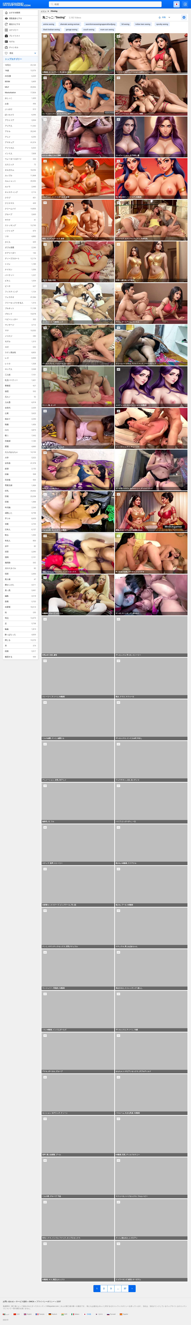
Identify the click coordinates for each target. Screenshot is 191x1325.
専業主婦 (20, 485)
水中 (20, 546)
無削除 (20, 562)
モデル (20, 341)
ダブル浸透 (20, 247)
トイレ (20, 264)
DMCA (31, 1301)
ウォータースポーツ (20, 159)
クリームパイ (20, 208)
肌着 (20, 601)
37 (125, 1288)
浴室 (20, 551)
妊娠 (20, 474)
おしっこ (20, 98)
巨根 (20, 496)
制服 (20, 424)
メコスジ (20, 336)
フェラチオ (20, 297)
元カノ (20, 397)
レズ (20, 358)
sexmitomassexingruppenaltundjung (100, 24)
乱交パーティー (20, 380)
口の (20, 430)
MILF (20, 87)
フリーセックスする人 (20, 303)
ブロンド (20, 314)
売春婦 (20, 441)
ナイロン (20, 269)
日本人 (20, 529)
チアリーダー (20, 253)
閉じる (20, 640)
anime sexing (48, 24)
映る (20, 535)
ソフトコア (20, 231)
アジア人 (20, 126)
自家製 (20, 607)
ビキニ (20, 280)
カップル (20, 175)
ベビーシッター (20, 319)
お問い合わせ (8, 1301)
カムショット (20, 181)
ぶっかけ (20, 109)
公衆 (20, 413)
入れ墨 (20, 402)
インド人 (20, 153)
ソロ (20, 236)
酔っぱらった (20, 634)
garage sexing (71, 30)
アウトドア (20, 120)
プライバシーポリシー (45, 1301)
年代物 (20, 507)
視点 (20, 618)
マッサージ (20, 325)
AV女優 (20, 76)
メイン (43, 11)
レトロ (20, 363)
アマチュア (20, 142)
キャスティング (20, 192)
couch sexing (88, 30)
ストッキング (20, 225)
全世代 (20, 408)
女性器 (20, 463)
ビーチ (20, 286)
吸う (20, 435)
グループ (20, 214)
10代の (20, 65)
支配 (20, 524)
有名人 (20, 540)
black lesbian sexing (51, 30)
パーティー (20, 275)
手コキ (20, 518)
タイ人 (20, 242)
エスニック (20, 164)
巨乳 (20, 491)
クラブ (20, 197)
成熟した (20, 513)
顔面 (20, 651)
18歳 (20, 70)
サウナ (20, 220)
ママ (20, 330)
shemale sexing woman (69, 24)
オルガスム (20, 170)
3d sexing (125, 24)
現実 (20, 574)
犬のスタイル (20, 568)
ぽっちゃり (20, 114)
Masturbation (20, 92)
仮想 (20, 391)
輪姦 (20, 629)
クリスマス (20, 203)
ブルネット (20, 308)
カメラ (20, 186)
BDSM (20, 81)
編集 (20, 596)
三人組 (20, 374)
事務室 (20, 385)
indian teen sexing (143, 24)
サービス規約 (21, 1301)
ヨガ (20, 347)
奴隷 (20, 468)
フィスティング (20, 291)
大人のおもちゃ (20, 452)
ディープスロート (20, 258)
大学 (20, 457)
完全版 (20, 480)
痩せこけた (20, 585)
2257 (59, 1301)
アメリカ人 (20, 148)
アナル (20, 131)
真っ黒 (20, 590)
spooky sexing (162, 24)
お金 (20, 103)
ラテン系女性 (20, 352)
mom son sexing (107, 30)
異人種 (20, 579)
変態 (20, 446)
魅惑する (20, 657)
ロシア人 (20, 369)
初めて (20, 419)
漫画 (20, 557)
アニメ (20, 137)
